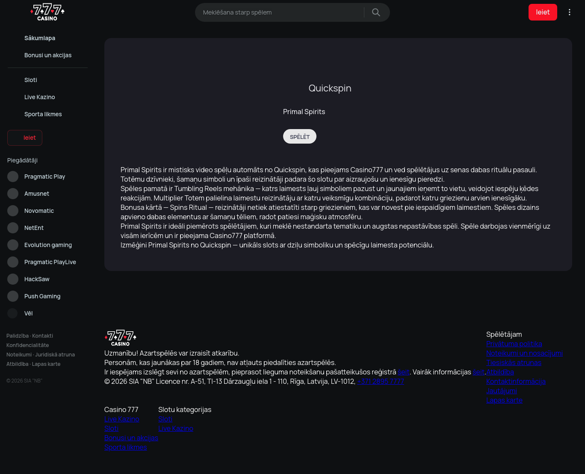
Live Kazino (401, 379)
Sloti (394, 390)
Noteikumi (19, 354)
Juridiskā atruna (55, 354)
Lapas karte (45, 364)
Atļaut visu (203, 460)
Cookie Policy (257, 441)
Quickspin (330, 88)
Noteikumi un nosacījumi (319, 390)
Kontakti (41, 335)
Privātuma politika (313, 379)
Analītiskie (292, 460)
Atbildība (17, 364)
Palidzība (17, 335)
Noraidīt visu (382, 460)
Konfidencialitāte (27, 345)
